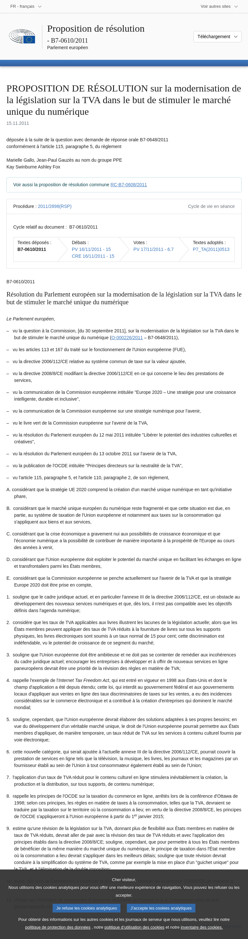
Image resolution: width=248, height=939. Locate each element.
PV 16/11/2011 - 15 (91, 249)
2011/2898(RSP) (54, 206)
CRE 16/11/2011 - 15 (93, 256)
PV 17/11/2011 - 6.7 (153, 249)
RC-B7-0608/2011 (128, 184)
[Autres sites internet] (220, 6)
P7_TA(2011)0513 (211, 249)
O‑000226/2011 (127, 337)
